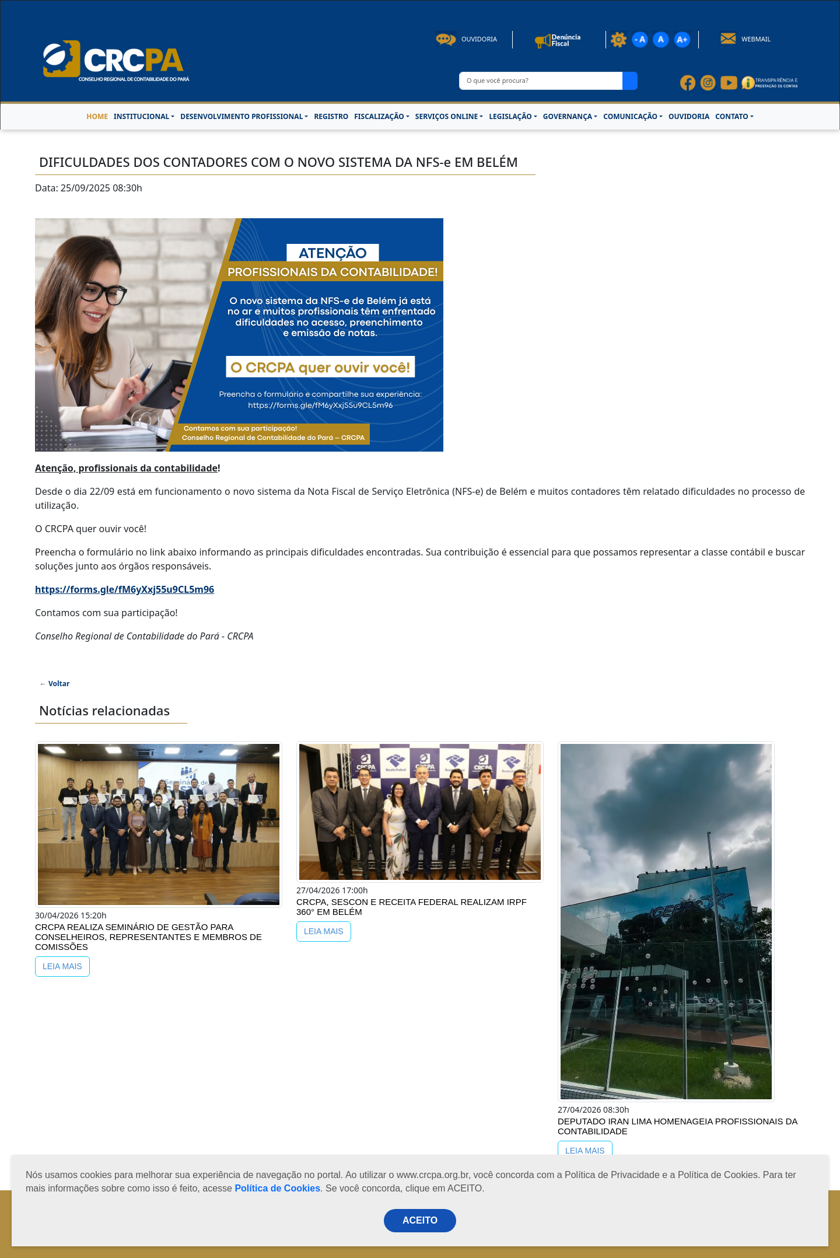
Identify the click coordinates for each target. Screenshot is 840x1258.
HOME (97, 116)
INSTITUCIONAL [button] (141, 116)
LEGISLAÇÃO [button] (510, 116)
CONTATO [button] (731, 116)
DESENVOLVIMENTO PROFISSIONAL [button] (241, 116)
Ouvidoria (466, 38)
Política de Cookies (277, 1188)
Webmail (745, 38)
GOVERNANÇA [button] (567, 116)
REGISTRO (331, 116)
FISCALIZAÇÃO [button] (379, 116)
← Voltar (55, 684)
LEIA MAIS (62, 966)
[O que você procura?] (541, 81)
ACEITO (420, 1220)
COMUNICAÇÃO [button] (630, 116)
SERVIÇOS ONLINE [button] (446, 116)
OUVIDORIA (688, 116)
